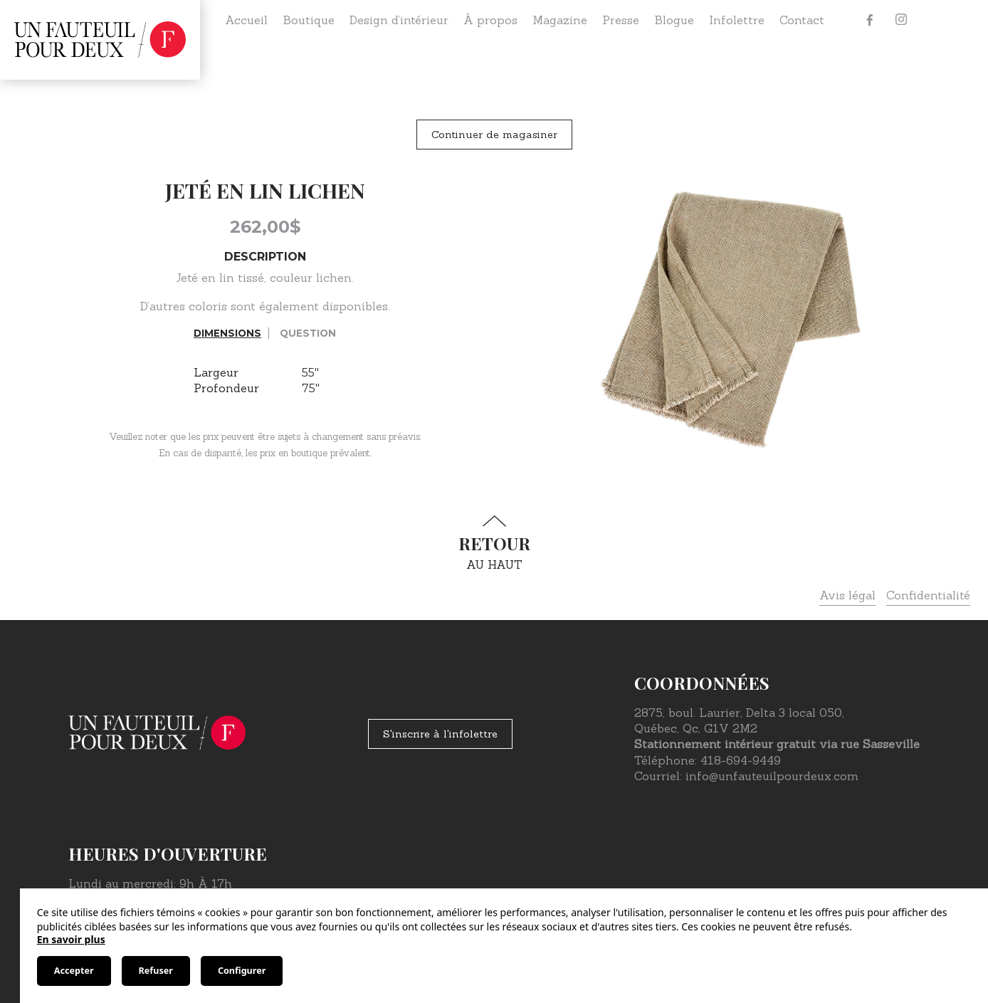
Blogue (674, 20)
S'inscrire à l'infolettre (440, 734)
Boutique (309, 20)
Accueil (246, 20)
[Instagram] (901, 20)
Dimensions (227, 333)
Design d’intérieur (399, 20)
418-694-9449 (740, 760)
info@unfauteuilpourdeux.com (771, 776)
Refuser (156, 971)
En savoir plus (71, 939)
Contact (801, 20)
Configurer (242, 971)
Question (308, 333)
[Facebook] (869, 20)
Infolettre (736, 20)
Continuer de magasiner (494, 134)
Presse (620, 20)
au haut (494, 543)
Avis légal (847, 595)
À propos (490, 20)
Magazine (559, 20)
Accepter (74, 971)
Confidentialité (928, 595)
